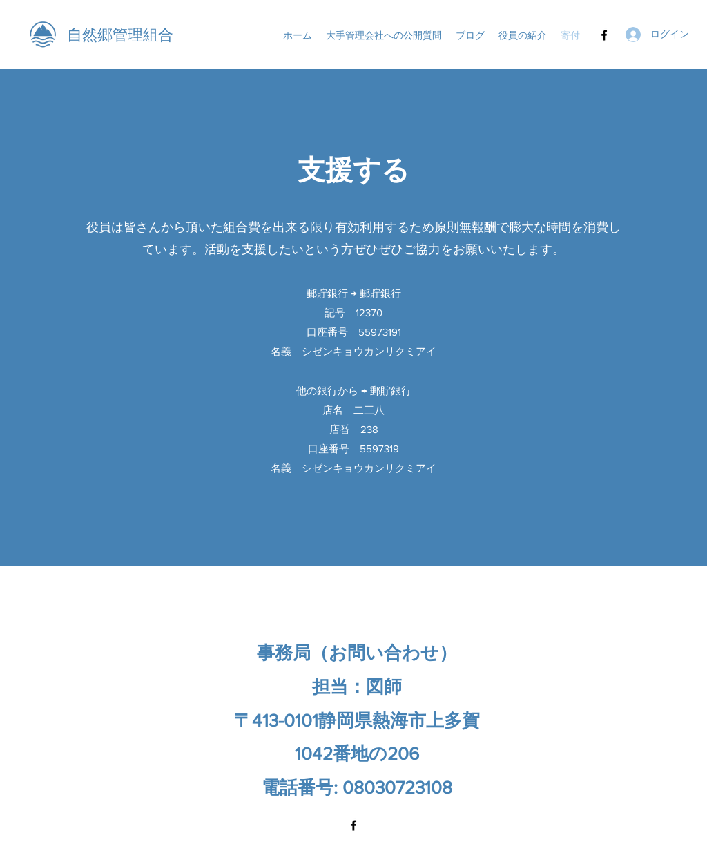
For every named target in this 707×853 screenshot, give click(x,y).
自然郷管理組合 (120, 35)
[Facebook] (604, 35)
